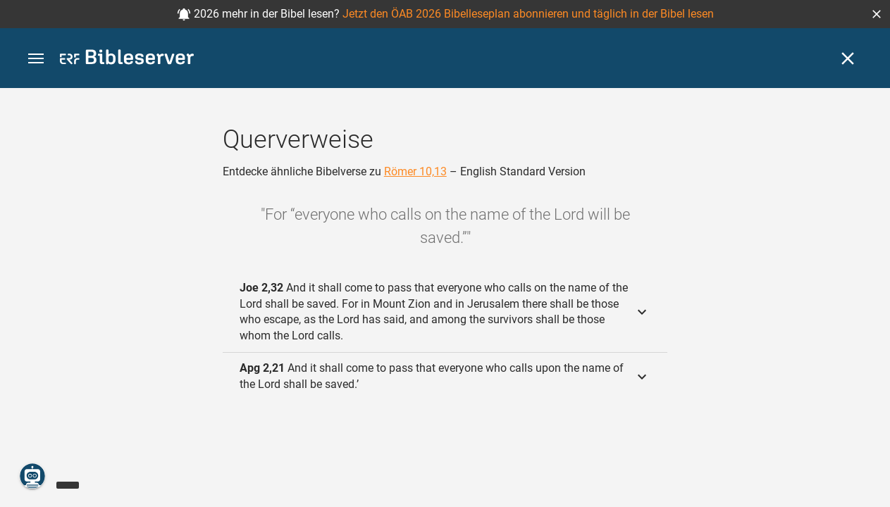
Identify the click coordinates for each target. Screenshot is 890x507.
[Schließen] (848, 58)
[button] (877, 14)
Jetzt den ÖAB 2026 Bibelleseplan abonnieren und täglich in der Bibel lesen (528, 13)
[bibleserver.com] (127, 59)
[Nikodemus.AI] (32, 476)
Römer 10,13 (415, 171)
